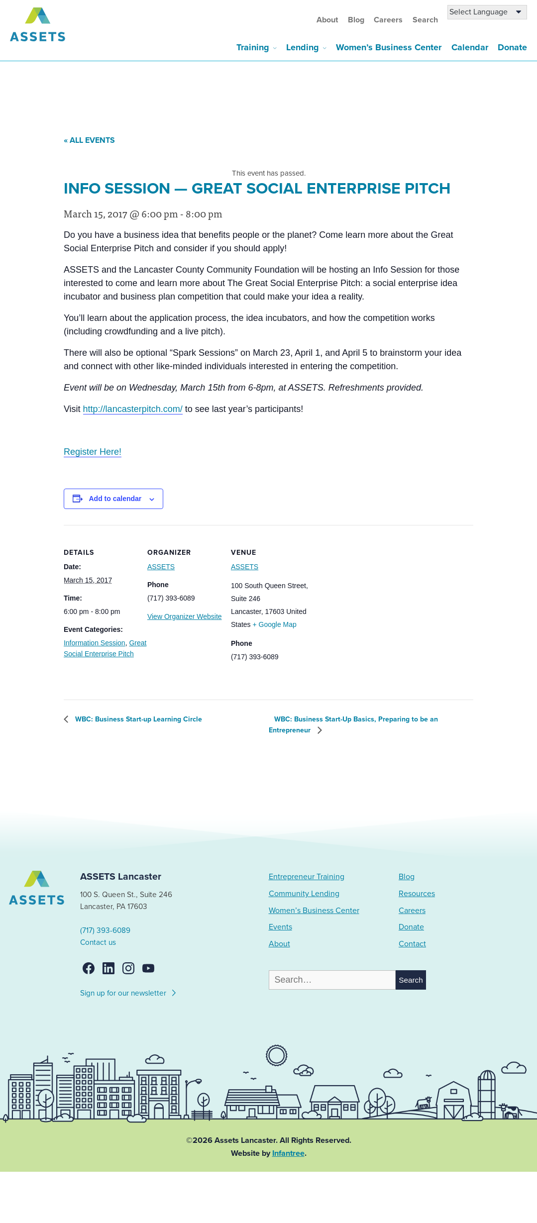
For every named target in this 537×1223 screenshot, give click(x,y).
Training (252, 47)
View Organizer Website (184, 616)
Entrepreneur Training (306, 877)
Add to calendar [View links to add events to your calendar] (115, 499)
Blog (356, 20)
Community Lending (304, 894)
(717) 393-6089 (105, 930)
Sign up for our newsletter (128, 992)
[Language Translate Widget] (487, 12)
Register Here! (92, 452)
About (327, 20)
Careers (388, 20)
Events (280, 927)
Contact (412, 944)
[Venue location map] (367, 593)
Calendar (469, 47)
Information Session (94, 643)
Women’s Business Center (388, 47)
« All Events (89, 140)
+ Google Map (275, 624)
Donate (512, 47)
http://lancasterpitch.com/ (133, 409)
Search (425, 20)
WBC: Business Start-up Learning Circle (137, 719)
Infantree (288, 1153)
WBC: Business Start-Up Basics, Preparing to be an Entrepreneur (353, 724)
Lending (302, 47)
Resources (417, 894)
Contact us (98, 942)
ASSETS (161, 567)
